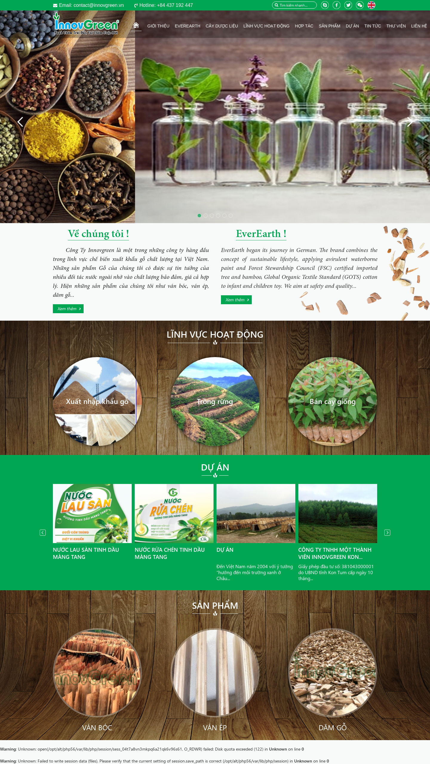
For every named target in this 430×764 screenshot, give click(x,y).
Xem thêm (66, 308)
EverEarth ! (261, 234)
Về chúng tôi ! (98, 234)
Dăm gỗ (333, 727)
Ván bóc (97, 727)
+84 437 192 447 (166, 5)
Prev (42, 532)
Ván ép (215, 727)
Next (387, 532)
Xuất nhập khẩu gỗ (97, 401)
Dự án (215, 467)
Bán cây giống (333, 401)
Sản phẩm (215, 605)
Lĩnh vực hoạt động (215, 334)
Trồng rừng (215, 401)
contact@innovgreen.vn (91, 5)
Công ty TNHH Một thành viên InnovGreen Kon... (334, 553)
